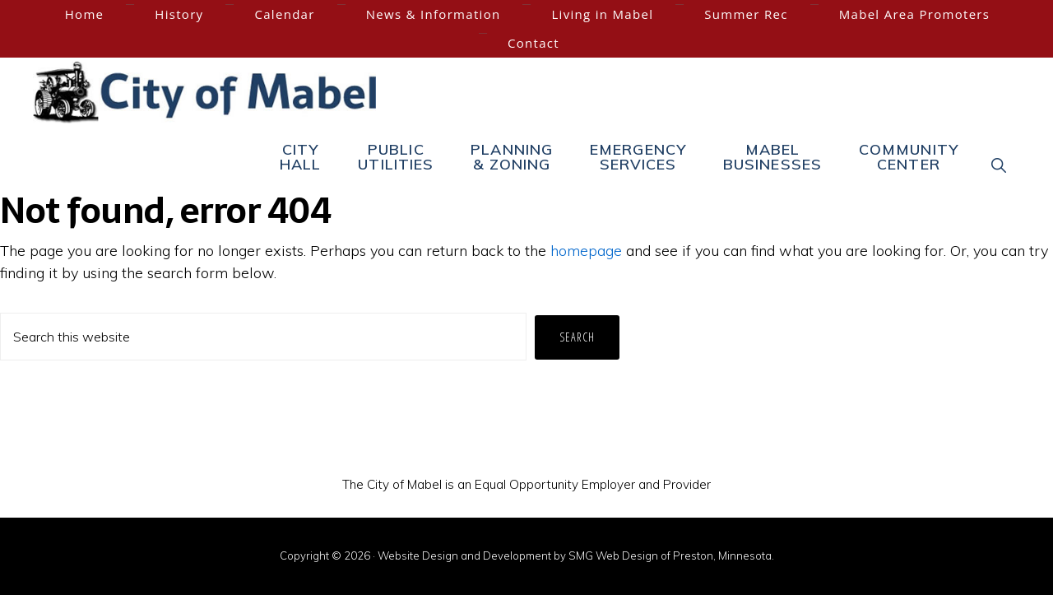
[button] (999, 164)
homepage (586, 250)
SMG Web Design (613, 555)
